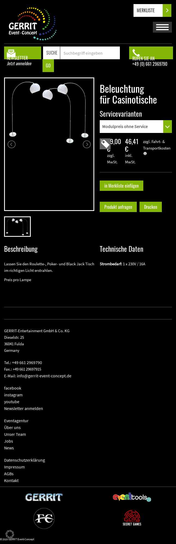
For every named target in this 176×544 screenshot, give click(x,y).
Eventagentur (16, 420)
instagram (13, 394)
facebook (12, 388)
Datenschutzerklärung (24, 460)
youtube (11, 401)
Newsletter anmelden (23, 408)
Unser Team (15, 434)
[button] (10, 534)
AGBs (9, 473)
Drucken (150, 207)
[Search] (90, 52)
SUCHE (51, 52)
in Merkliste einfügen (121, 185)
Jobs (8, 441)
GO (48, 65)
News (9, 447)
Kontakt (11, 480)
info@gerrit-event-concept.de (44, 375)
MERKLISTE (150, 10)
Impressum (14, 467)
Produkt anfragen (118, 207)
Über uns (12, 427)
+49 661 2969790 (27, 362)
